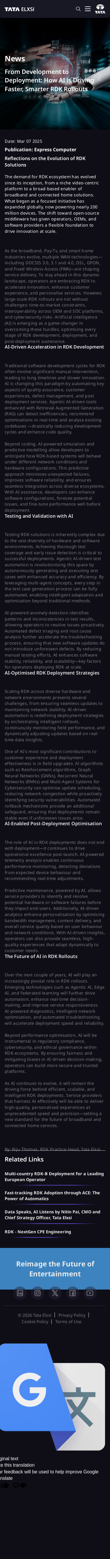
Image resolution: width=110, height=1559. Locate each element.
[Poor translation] (19, 1486)
